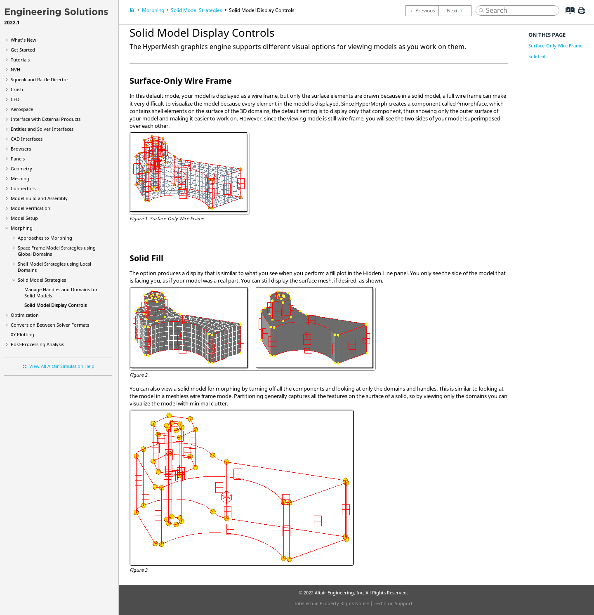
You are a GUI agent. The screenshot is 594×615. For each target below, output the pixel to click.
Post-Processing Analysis (37, 344)
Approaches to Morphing (45, 238)
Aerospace (22, 109)
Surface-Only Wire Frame (555, 45)
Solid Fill (537, 56)
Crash (17, 89)
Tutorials (20, 60)
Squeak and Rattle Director (39, 79)
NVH (15, 69)
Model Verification (30, 208)
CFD (15, 99)
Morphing (22, 228)
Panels (18, 159)
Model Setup (24, 218)
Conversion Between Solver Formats (50, 325)
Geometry (21, 168)
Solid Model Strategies (42, 280)
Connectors (23, 188)
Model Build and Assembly (39, 198)
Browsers (21, 149)
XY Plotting (22, 334)
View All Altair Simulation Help (61, 366)
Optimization (25, 315)
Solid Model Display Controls (55, 305)
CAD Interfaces (26, 139)
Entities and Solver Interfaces (42, 129)
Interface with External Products (45, 119)
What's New (23, 40)
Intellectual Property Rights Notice (332, 603)
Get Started (23, 50)
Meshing (20, 178)
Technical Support (393, 603)
